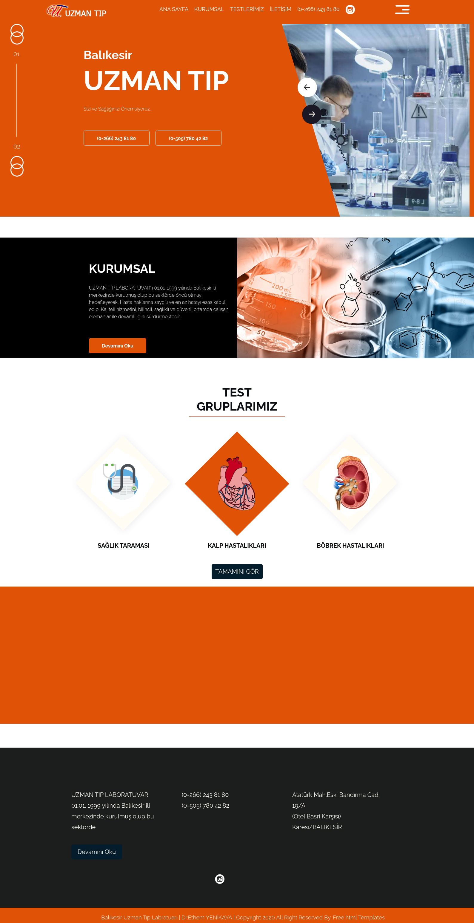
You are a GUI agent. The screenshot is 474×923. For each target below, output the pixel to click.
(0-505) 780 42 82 (188, 138)
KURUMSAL (209, 9)
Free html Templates (358, 917)
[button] (307, 87)
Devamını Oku (117, 346)
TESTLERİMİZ (247, 9)
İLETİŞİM (281, 9)
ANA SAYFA (173, 9)
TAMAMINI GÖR (237, 571)
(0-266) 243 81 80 (318, 9)
